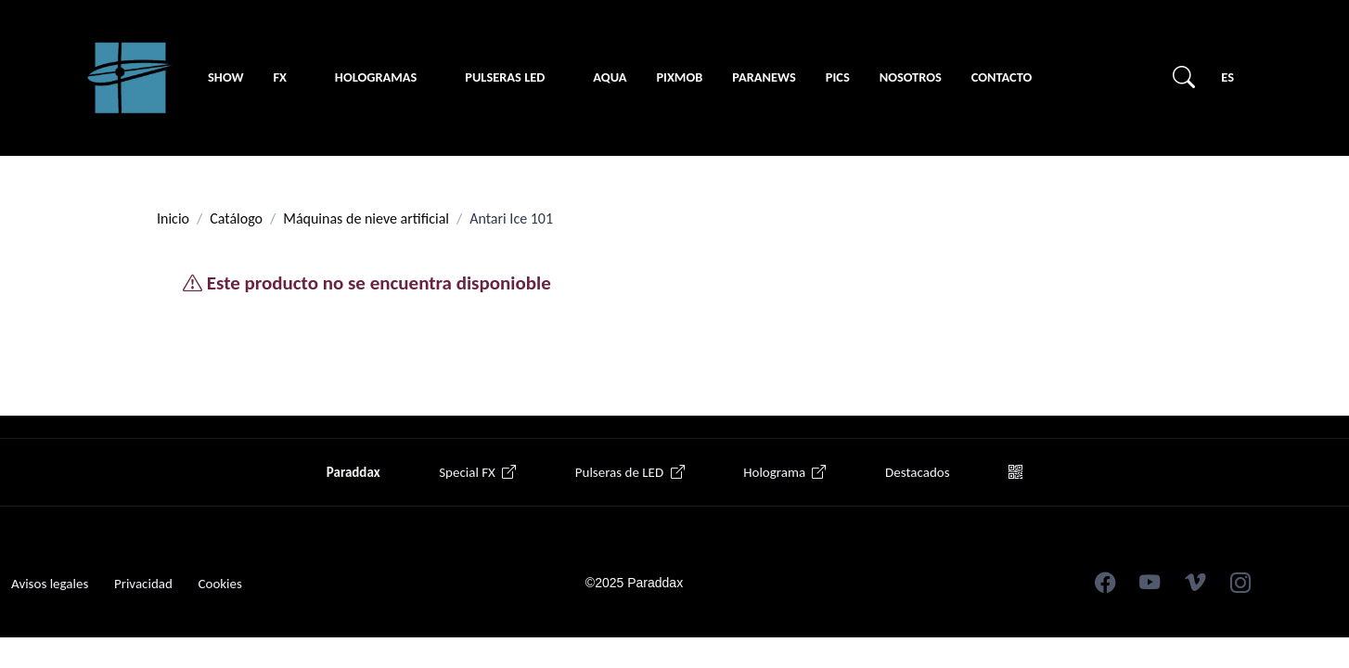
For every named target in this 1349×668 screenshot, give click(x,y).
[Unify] (129, 77)
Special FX (477, 472)
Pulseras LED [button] (505, 77)
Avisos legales (49, 583)
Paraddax (353, 472)
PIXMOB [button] (679, 77)
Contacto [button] (1001, 77)
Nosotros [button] (911, 77)
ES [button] (1227, 77)
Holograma (784, 472)
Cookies (219, 583)
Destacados (917, 472)
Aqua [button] (609, 77)
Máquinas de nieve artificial (366, 218)
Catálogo (236, 218)
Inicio (173, 218)
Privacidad (143, 583)
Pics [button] (838, 77)
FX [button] (279, 77)
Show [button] (225, 77)
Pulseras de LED (630, 472)
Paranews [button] (764, 77)
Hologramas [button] (376, 77)
